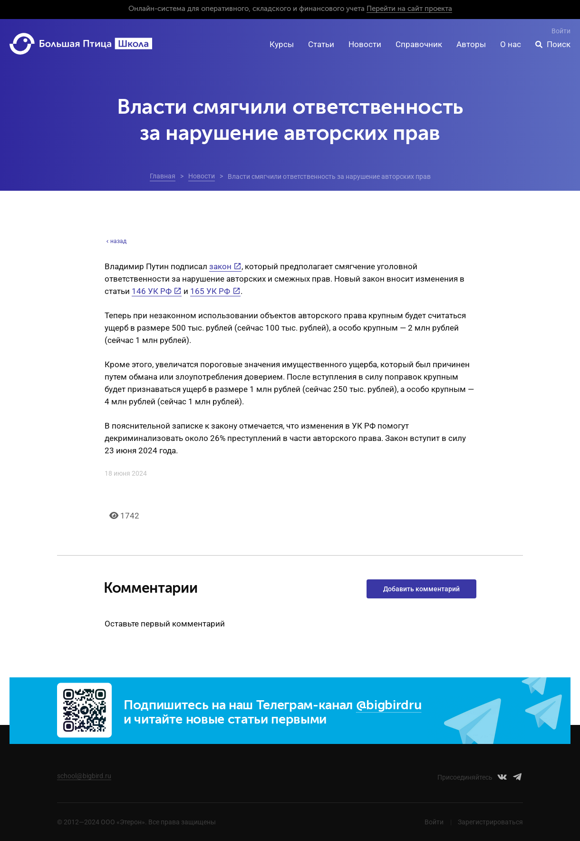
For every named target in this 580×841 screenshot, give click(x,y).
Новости (364, 44)
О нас (510, 44)
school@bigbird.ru (84, 776)
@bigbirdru (389, 705)
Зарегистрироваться (490, 822)
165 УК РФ (210, 291)
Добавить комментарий (421, 589)
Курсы (282, 44)
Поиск (558, 44)
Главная (162, 176)
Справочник (419, 44)
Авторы (471, 44)
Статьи (321, 44)
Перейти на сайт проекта (409, 8)
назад (115, 241)
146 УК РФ (152, 291)
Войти (560, 31)
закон (220, 266)
